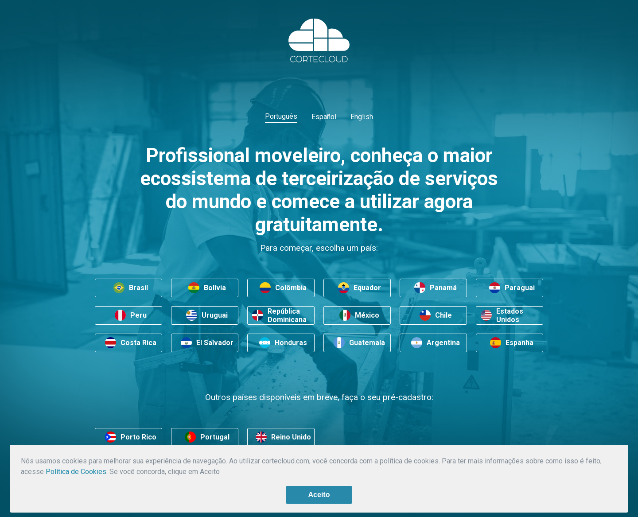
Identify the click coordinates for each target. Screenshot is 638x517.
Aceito (319, 494)
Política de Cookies (76, 471)
